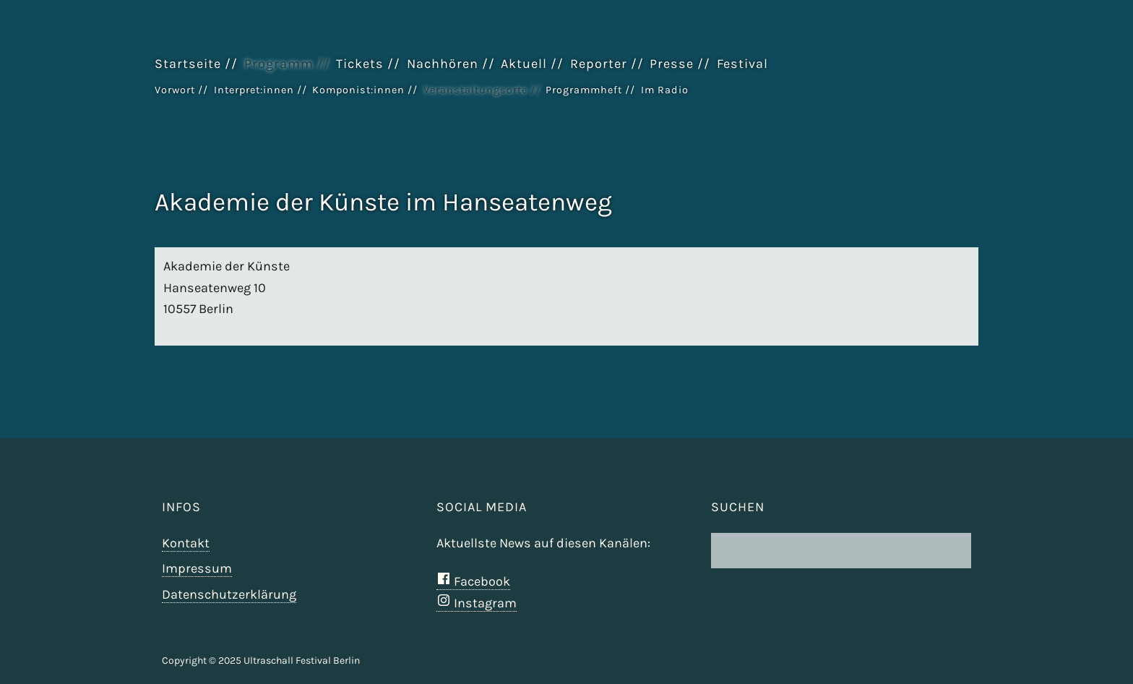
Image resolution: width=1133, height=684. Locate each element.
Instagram (476, 603)
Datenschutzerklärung (229, 594)
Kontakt (186, 543)
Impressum (197, 568)
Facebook (473, 581)
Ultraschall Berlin (906, 100)
